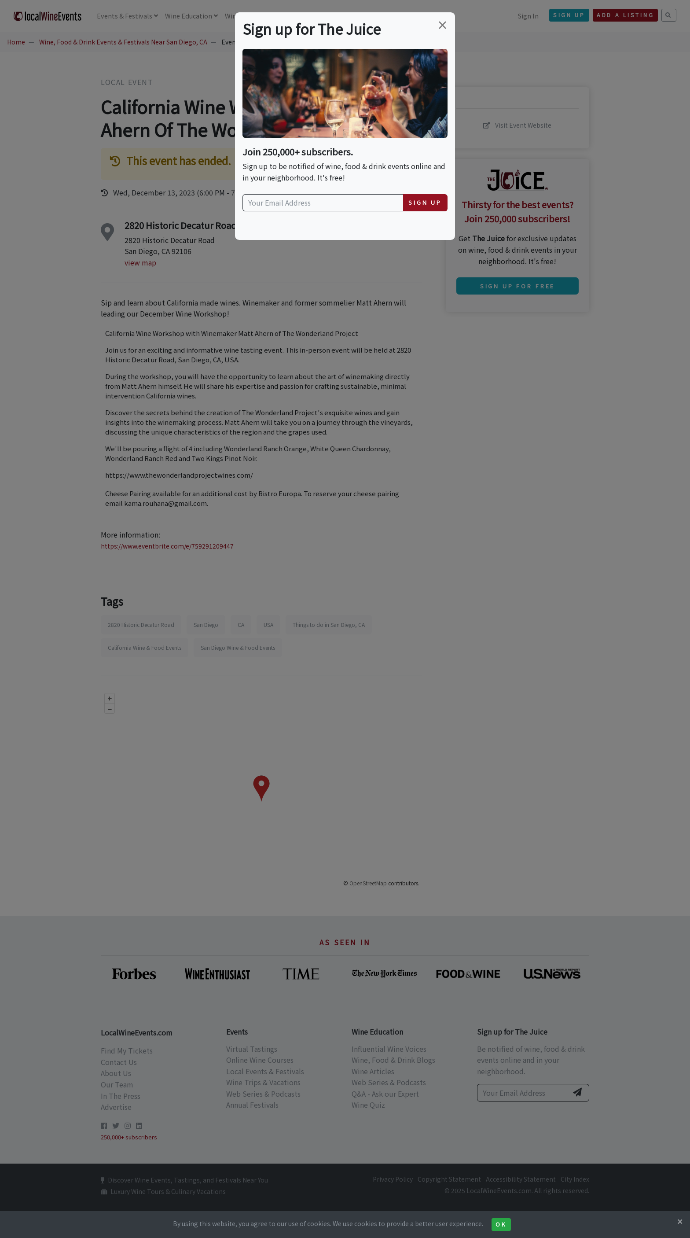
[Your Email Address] (323, 203)
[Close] (680, 1221)
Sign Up (425, 202)
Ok (500, 1224)
